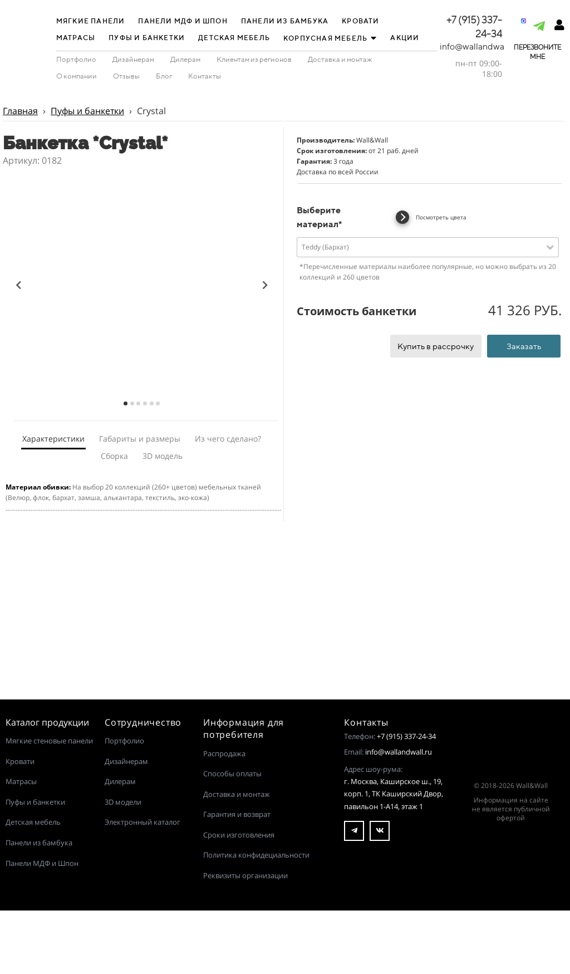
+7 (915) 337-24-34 (406, 736)
